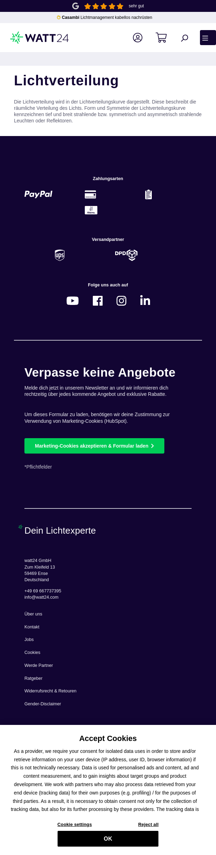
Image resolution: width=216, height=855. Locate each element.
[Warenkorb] (165, 38)
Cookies (32, 652)
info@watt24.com (41, 597)
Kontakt (31, 627)
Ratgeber (33, 678)
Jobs (29, 639)
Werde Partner (38, 665)
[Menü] (208, 37)
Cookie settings (75, 828)
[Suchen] (188, 38)
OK (108, 842)
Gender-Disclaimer (42, 703)
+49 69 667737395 (42, 591)
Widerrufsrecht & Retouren (50, 691)
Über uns (33, 614)
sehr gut (136, 5)
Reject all (148, 828)
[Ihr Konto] (141, 38)
